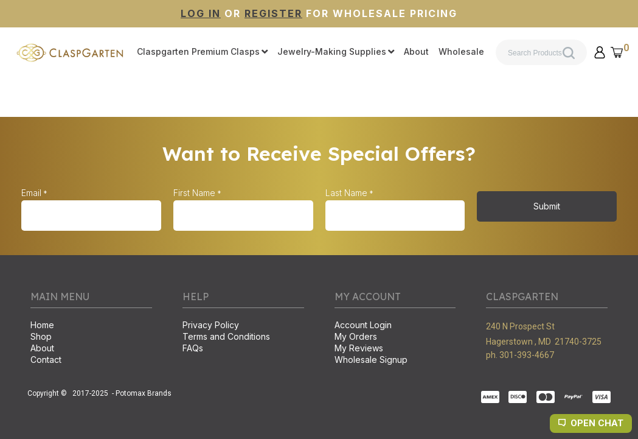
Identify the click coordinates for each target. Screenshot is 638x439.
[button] (600, 52)
